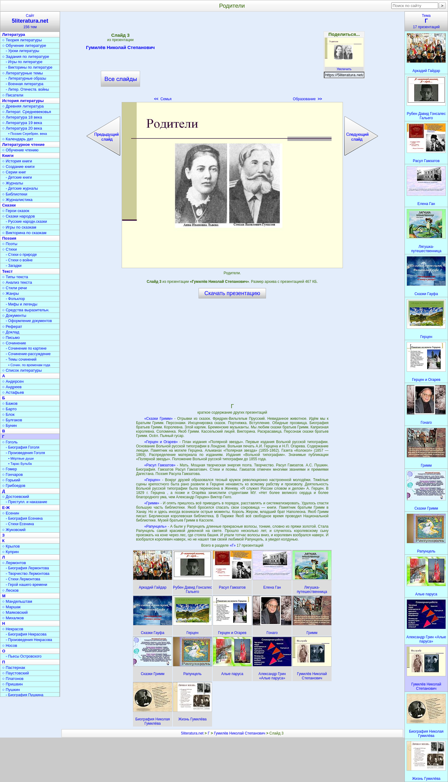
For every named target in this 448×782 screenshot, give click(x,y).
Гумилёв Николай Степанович (120, 48)
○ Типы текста (15, 277)
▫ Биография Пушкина (24, 695)
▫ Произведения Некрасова (29, 640)
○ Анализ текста (17, 282)
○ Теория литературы (22, 40)
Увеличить (344, 67)
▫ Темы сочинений (21, 359)
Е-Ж (6, 507)
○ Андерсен (13, 381)
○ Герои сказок (15, 210)
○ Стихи (9, 249)
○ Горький (11, 480)
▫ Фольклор (15, 299)
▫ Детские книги (19, 177)
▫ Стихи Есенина (20, 524)
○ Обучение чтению (20, 150)
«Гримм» (151, 503)
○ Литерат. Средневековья (26, 111)
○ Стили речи (14, 288)
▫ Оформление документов (29, 321)
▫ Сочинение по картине (26, 348)
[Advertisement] (232, 58)
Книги (7, 155)
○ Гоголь (10, 442)
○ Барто (9, 409)
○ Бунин (9, 425)
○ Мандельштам (17, 601)
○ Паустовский (15, 673)
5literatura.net (192, 733)
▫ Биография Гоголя (22, 447)
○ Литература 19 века (22, 122)
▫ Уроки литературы (22, 51)
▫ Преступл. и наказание (26, 502)
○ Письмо (11, 337)
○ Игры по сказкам (19, 227)
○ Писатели (12, 95)
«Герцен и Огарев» (161, 442)
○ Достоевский (15, 496)
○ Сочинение (14, 343)
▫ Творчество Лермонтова (27, 573)
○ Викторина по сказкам (24, 232)
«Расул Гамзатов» (160, 465)
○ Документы (14, 315)
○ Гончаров (12, 474)
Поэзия (9, 238)
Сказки (9, 205)
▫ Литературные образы (26, 78)
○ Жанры (10, 293)
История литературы (23, 100)
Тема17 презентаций (426, 21)
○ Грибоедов (13, 485)
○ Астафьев (13, 392)
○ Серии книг (14, 172)
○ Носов (9, 645)
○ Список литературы (22, 370)
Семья (163, 99)
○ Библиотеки (14, 194)
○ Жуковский (13, 529)
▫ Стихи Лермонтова (23, 579)
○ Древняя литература (23, 106)
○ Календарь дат (17, 139)
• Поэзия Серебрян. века (27, 133)
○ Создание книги (18, 166)
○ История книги (17, 161)
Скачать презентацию (232, 293)
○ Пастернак (13, 667)
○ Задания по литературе (25, 56)
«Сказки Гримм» (158, 418)
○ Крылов (11, 546)
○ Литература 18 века (22, 117)
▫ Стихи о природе (21, 254)
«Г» (233, 545)
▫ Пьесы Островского (23, 656)
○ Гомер (9, 469)
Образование (307, 99)
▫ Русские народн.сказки (26, 221)
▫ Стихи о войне (19, 260)
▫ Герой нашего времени (26, 585)
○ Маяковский (15, 612)
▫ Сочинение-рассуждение (28, 354)
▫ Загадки (13, 266)
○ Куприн (10, 551)
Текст (7, 271)
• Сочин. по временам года (29, 365)
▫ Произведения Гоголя (25, 453)
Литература (13, 34)
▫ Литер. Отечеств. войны (27, 89)
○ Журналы (12, 183)
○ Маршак (11, 607)
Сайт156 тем (30, 21)
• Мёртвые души (21, 458)
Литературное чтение (23, 144)
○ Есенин (10, 513)
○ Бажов (9, 403)
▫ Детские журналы (22, 188)
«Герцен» (152, 480)
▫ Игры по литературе (24, 62)
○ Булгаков (12, 420)
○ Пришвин (12, 684)
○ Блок (8, 414)
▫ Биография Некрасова (26, 634)
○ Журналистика (17, 199)
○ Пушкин (11, 689)
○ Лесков (10, 590)
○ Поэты (9, 243)
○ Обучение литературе (24, 45)
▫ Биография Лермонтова (27, 568)
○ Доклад (10, 332)
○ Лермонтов (14, 562)
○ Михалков (13, 618)
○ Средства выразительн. (25, 310)
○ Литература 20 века (22, 128)
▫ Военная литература (24, 84)
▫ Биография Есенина (24, 518)
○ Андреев (12, 387)
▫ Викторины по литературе (29, 67)
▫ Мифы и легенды (21, 304)
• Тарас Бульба (20, 463)
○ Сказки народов (18, 216)
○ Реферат (12, 326)
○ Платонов (13, 678)
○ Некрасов (12, 629)
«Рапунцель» (155, 526)
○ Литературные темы (22, 73)
